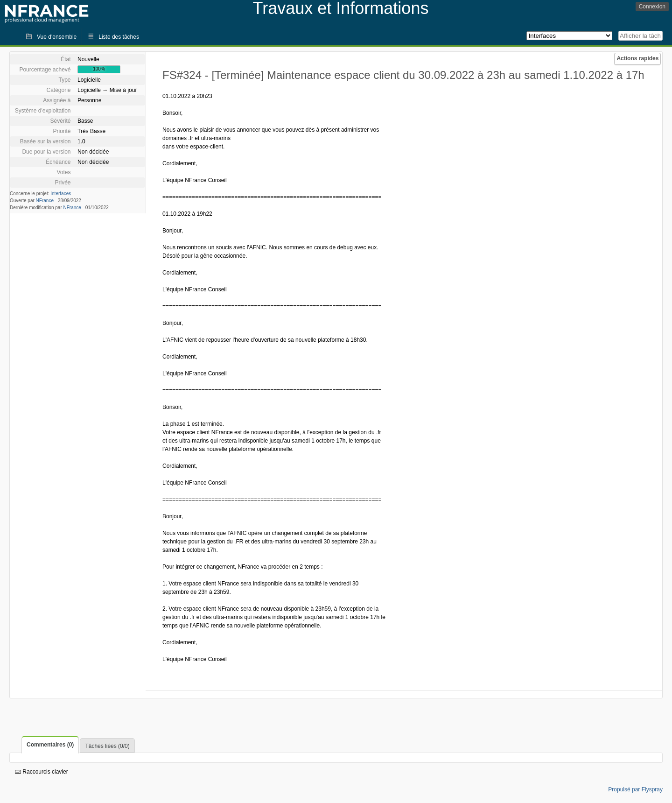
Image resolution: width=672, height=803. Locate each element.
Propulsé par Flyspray (635, 789)
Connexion (652, 6)
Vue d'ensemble (57, 37)
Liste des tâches (118, 37)
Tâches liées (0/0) (107, 746)
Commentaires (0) (50, 744)
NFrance (45, 200)
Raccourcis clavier (41, 771)
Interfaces (60, 193)
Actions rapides (637, 58)
